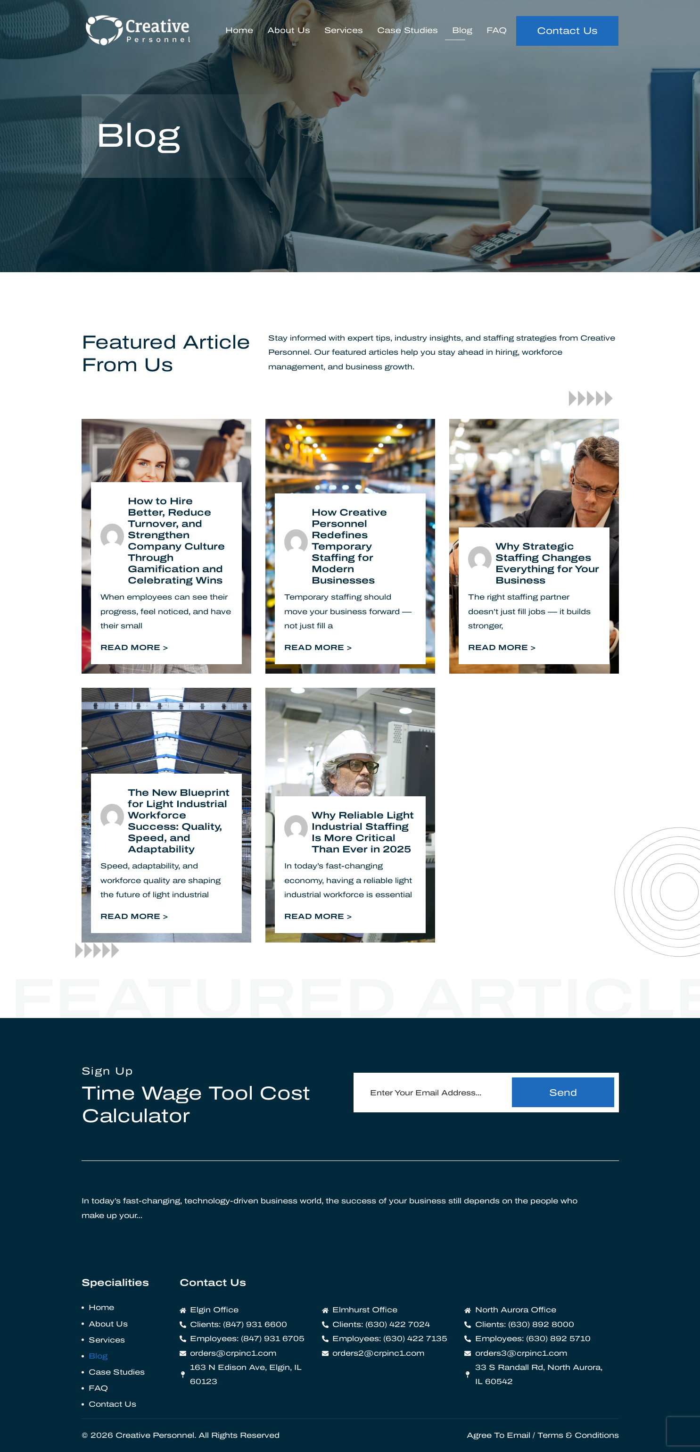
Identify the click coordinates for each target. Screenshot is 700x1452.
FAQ (496, 30)
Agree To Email (498, 1435)
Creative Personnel (154, 1435)
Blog (462, 30)
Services (343, 30)
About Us (288, 30)
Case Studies (407, 30)
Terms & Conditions (578, 1435)
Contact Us (112, 1404)
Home (239, 30)
